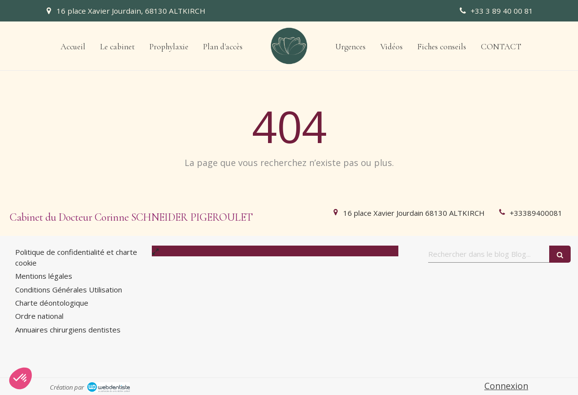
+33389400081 (536, 213)
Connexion (506, 386)
